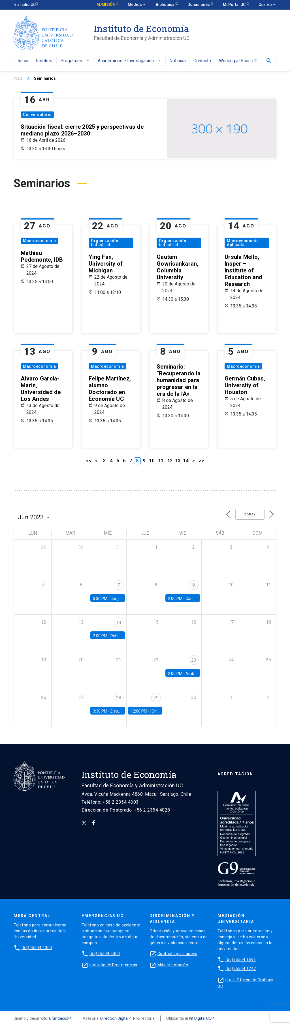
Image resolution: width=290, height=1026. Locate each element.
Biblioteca (165, 4)
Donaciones (199, 4)
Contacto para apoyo (177, 953)
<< (88, 460)
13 (177, 460)
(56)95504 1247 (240, 969)
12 (169, 460)
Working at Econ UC (238, 61)
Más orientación (172, 965)
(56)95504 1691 (240, 959)
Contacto (202, 61)
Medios (137, 4)
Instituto (44, 61)
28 (118, 697)
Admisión (106, 4)
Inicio (23, 61)
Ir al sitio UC (25, 4)
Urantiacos (58, 1018)
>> (201, 460)
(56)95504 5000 (104, 953)
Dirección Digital (114, 1018)
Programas (75, 61)
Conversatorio (37, 114)
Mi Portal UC (234, 4)
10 (151, 460)
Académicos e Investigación (130, 61)
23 (193, 660)
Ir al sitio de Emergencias (113, 965)
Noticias (177, 61)
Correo (267, 4)
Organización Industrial (104, 242)
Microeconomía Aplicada (243, 242)
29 (156, 697)
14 (185, 460)
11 (160, 460)
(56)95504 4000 (37, 947)
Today (250, 514)
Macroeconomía (39, 240)
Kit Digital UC (200, 1018)
